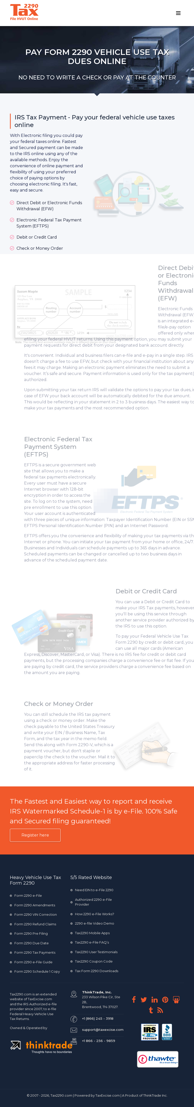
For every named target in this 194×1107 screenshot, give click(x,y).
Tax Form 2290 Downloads (94, 971)
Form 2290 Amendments (32, 905)
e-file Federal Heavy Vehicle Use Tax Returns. (33, 1014)
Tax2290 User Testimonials (93, 952)
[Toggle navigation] (178, 13)
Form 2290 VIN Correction (33, 914)
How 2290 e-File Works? (92, 914)
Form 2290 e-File (26, 895)
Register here (35, 835)
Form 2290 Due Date (29, 943)
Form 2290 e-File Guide (31, 962)
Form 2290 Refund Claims (33, 924)
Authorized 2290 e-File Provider (91, 902)
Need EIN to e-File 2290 (91, 890)
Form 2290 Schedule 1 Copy (35, 971)
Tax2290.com (21, 994)
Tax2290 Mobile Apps (90, 933)
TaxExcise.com (107, 1095)
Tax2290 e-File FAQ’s (89, 942)
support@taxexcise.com (103, 1030)
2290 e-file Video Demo (92, 923)
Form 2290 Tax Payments (32, 952)
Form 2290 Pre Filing (29, 933)
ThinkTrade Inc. (155, 1095)
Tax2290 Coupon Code (91, 961)
